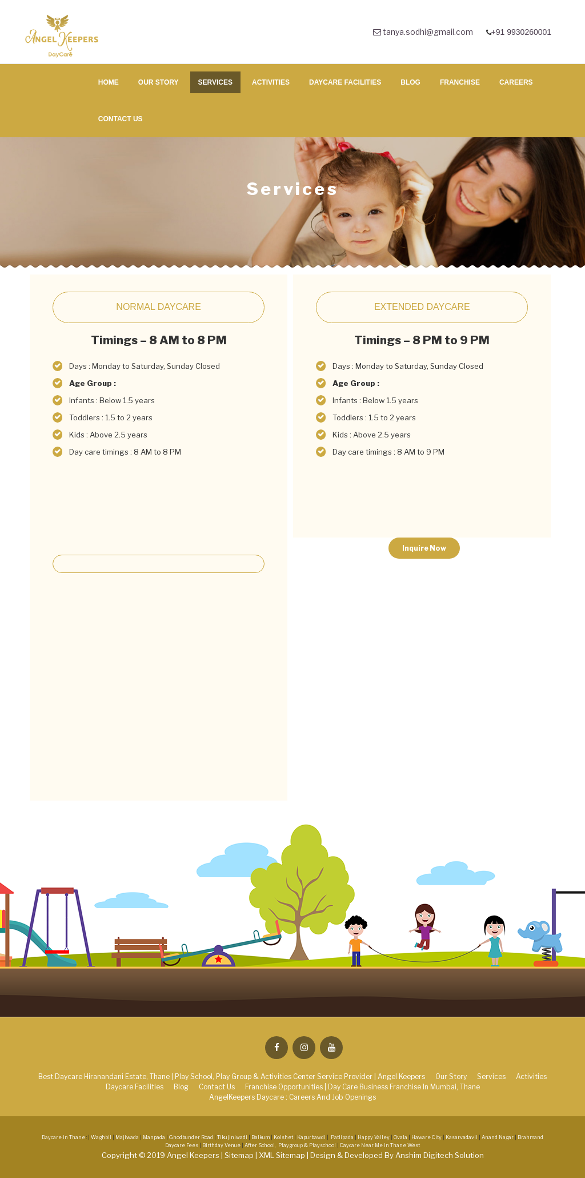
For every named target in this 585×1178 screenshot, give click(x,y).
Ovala (400, 1137)
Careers (516, 82)
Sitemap (240, 1155)
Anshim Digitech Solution (439, 1155)
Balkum (260, 1137)
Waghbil (101, 1137)
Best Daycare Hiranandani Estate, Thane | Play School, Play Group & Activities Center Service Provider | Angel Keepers (231, 1076)
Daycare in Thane (63, 1137)
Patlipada (342, 1137)
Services (215, 82)
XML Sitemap (283, 1155)
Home (108, 82)
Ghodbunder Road (191, 1137)
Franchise (460, 82)
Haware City (426, 1137)
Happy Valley (374, 1137)
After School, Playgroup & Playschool (290, 1145)
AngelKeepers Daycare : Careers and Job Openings (292, 1097)
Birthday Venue (222, 1145)
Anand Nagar (498, 1137)
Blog (410, 82)
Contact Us (120, 119)
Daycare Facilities (345, 82)
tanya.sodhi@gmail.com (423, 32)
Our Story (158, 82)
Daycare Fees (182, 1145)
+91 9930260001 (522, 32)
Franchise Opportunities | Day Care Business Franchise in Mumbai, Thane (362, 1087)
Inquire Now (424, 548)
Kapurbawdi (311, 1137)
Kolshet (283, 1137)
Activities (271, 82)
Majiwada (127, 1137)
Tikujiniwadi (232, 1137)
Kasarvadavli (462, 1137)
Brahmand (530, 1137)
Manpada (154, 1137)
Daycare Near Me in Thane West (380, 1145)
